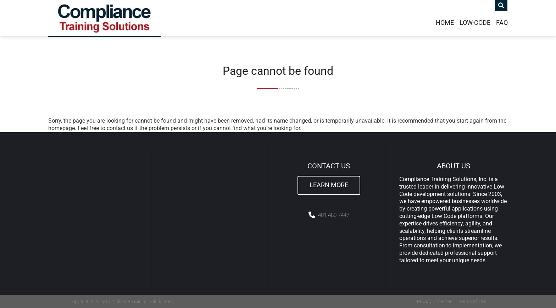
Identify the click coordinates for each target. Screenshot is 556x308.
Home (445, 22)
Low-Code (475, 22)
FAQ (502, 22)
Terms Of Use (472, 301)
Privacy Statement (435, 301)
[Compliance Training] (104, 18)
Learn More (329, 185)
